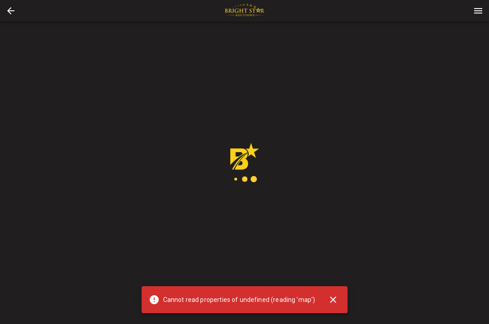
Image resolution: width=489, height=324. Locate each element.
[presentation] (245, 11)
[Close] (333, 299)
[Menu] (478, 11)
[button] (11, 11)
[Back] (11, 11)
